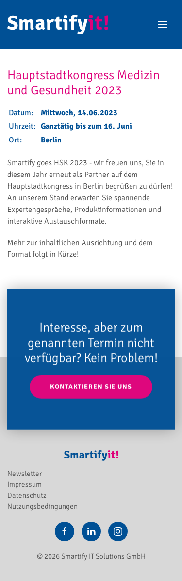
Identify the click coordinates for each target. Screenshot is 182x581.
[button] (162, 24)
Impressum (24, 484)
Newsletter (24, 473)
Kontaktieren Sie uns (91, 387)
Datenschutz (27, 495)
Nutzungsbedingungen (42, 506)
